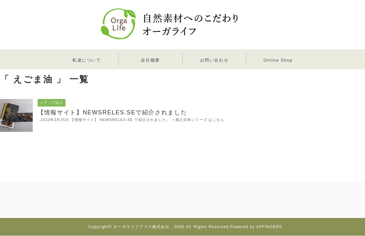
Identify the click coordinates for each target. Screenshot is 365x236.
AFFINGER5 (269, 227)
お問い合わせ (214, 60)
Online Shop (278, 60)
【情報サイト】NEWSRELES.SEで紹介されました (112, 112)
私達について (86, 60)
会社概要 (150, 60)
